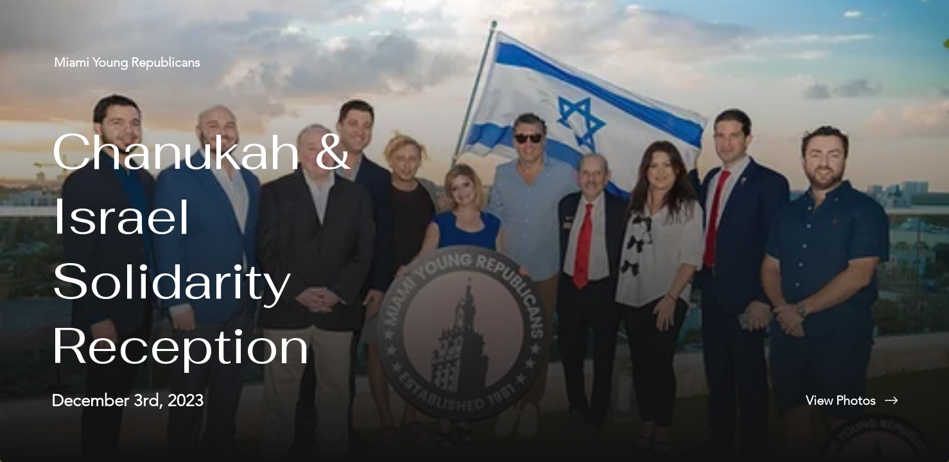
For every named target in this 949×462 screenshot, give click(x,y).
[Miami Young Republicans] (128, 62)
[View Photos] (712, 400)
